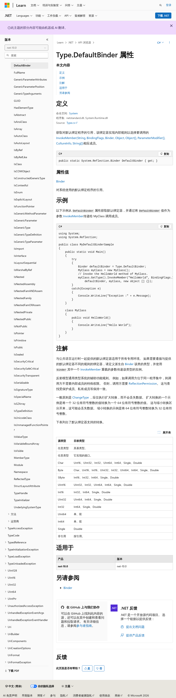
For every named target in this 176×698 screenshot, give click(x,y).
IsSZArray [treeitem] (19, 403)
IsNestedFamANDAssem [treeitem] (28, 291)
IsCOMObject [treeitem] (22, 171)
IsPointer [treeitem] (19, 333)
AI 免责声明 (10, 695)
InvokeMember (73, 216)
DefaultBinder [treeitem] (22, 65)
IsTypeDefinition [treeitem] (23, 411)
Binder (60, 181)
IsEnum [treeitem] (18, 192)
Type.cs (71, 123)
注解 (62, 83)
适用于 (63, 88)
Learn (60, 42)
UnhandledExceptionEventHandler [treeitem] (28, 620)
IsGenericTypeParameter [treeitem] (28, 241)
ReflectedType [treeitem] (22, 479)
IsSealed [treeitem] (19, 354)
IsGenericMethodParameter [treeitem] (30, 213)
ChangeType (80, 397)
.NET (70, 42)
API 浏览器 (84, 42)
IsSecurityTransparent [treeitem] (26, 375)
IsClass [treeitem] (18, 164)
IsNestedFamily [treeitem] (23, 298)
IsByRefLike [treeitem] (20, 157)
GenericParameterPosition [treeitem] (29, 86)
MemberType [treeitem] (21, 458)
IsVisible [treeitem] (18, 451)
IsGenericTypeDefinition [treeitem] (28, 234)
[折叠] (47, 39)
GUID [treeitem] (17, 101)
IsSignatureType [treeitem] (23, 389)
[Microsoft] (7, 5)
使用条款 (104, 695)
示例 (62, 78)
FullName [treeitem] (19, 72)
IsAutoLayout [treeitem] (22, 143)
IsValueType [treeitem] (21, 436)
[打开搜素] (160, 5)
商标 (117, 695)
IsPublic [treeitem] (18, 347)
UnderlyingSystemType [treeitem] (27, 507)
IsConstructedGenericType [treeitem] (29, 178)
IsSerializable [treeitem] (21, 382)
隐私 (63, 695)
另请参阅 (64, 93)
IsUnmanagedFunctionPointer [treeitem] (31, 427)
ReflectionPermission (143, 383)
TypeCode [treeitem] (13, 535)
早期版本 (27, 695)
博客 (40, 695)
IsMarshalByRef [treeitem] (23, 270)
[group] (114, 285)
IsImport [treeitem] (19, 248)
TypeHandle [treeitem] (21, 493)
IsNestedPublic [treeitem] (22, 319)
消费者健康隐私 (82, 695)
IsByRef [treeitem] (18, 150)
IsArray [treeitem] (18, 129)
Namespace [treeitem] (21, 472)
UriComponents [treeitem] (17, 641)
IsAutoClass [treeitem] (21, 136)
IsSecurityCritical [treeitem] (24, 361)
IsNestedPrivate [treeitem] (23, 312)
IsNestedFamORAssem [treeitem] (27, 305)
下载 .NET (163, 15)
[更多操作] (169, 43)
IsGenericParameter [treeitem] (25, 220)
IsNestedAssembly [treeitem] (24, 284)
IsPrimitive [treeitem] (20, 340)
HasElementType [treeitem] (23, 107)
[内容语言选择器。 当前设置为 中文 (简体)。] (13, 686)
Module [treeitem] (18, 465)
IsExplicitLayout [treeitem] (23, 199)
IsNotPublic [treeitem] (20, 326)
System (73, 113)
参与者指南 (84, 625)
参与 (53, 695)
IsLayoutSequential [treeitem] (25, 263)
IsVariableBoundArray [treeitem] (26, 443)
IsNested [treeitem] (19, 277)
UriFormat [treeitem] (14, 655)
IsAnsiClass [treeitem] (20, 122)
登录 (168, 5)
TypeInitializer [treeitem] (22, 500)
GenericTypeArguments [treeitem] (27, 93)
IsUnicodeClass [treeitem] (23, 418)
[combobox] (26, 48)
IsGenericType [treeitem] (22, 227)
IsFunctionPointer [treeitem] (24, 206)
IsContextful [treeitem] (21, 185)
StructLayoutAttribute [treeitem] (27, 486)
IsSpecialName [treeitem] (22, 397)
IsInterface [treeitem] (20, 256)
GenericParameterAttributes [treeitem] (30, 79)
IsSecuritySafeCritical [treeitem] (26, 368)
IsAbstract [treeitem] (20, 115)
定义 (62, 72)
